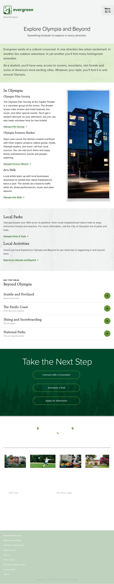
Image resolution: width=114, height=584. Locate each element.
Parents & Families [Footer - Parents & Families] (17, 506)
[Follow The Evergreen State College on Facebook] (60, 439)
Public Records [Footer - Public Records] (9, 550)
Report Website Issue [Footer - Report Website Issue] (12, 535)
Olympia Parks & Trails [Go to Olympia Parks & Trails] (14, 236)
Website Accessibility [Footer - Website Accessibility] (12, 540)
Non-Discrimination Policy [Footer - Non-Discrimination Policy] (14, 564)
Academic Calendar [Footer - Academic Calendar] (66, 515)
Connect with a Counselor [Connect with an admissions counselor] (56, 375)
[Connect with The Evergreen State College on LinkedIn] (77, 439)
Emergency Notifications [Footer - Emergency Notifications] (13, 545)
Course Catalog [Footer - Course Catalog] (64, 510)
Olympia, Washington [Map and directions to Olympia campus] (51, 428)
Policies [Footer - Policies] (6, 555)
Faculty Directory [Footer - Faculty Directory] (65, 501)
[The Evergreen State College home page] (14, 431)
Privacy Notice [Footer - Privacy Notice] (9, 569)
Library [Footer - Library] (60, 497)
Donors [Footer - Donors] (12, 515)
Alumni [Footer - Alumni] (12, 519)
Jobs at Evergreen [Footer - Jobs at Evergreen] (65, 524)
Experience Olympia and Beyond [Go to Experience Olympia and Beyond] (19, 260)
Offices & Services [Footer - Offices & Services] (65, 506)
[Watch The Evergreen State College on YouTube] (65, 439)
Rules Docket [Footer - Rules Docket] (9, 559)
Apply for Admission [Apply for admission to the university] (56, 400)
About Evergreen (10, 17)
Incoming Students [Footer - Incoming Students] (18, 501)
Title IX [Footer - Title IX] (6, 574)
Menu (107, 8)
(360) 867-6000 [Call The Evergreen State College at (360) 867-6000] (68, 433)
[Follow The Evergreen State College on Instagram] (71, 439)
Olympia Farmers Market (15, 164)
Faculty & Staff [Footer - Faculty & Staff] (15, 510)
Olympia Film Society (13, 126)
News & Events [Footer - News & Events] (64, 519)
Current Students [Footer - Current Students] (17, 497)
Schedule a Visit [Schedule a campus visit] (56, 388)
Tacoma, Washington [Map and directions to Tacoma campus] (86, 428)
